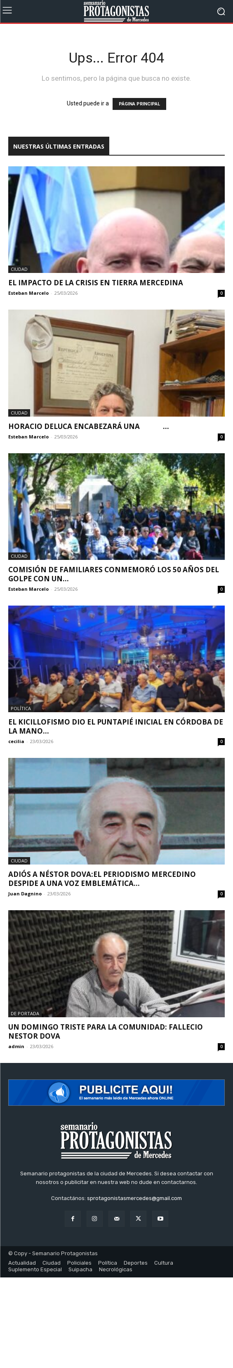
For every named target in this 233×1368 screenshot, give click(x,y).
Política (21, 708)
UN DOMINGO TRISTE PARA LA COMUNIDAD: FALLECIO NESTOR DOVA (105, 1031)
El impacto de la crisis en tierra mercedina (95, 282)
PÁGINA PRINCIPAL (139, 104)
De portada (25, 1013)
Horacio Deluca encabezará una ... (88, 426)
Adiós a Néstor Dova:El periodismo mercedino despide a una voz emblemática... (102, 878)
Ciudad (19, 269)
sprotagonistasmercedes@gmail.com (134, 1198)
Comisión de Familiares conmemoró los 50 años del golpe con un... (113, 574)
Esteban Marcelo (28, 293)
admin (16, 1046)
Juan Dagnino (25, 893)
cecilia (16, 741)
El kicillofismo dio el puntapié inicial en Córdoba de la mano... (115, 726)
